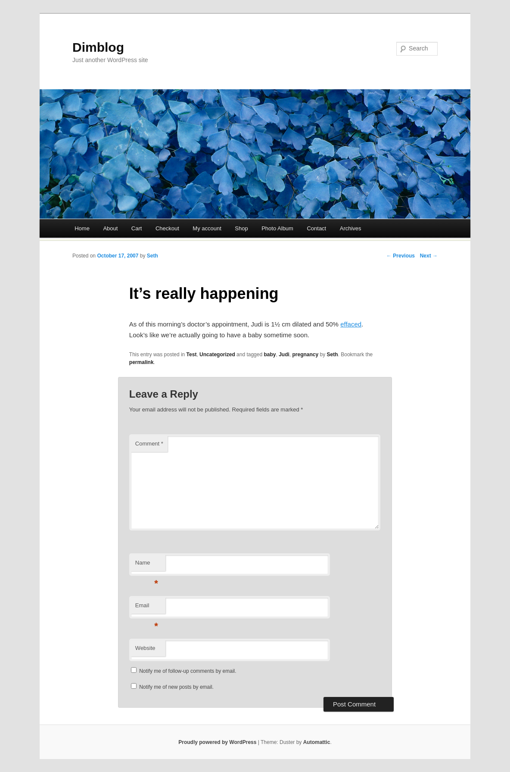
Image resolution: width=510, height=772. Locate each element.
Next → (429, 256)
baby (270, 354)
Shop (241, 228)
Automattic (316, 742)
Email (146, 608)
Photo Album (277, 228)
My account (207, 228)
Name (146, 565)
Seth (152, 256)
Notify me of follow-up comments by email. (187, 671)
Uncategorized (217, 354)
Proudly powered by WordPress (217, 742)
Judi (284, 354)
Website (145, 648)
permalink (141, 362)
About (110, 228)
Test (192, 354)
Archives (350, 228)
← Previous (400, 256)
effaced (350, 324)
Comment (149, 443)
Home (82, 228)
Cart (136, 228)
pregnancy (305, 354)
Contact (316, 228)
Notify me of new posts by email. (176, 687)
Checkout (167, 228)
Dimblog (98, 47)
